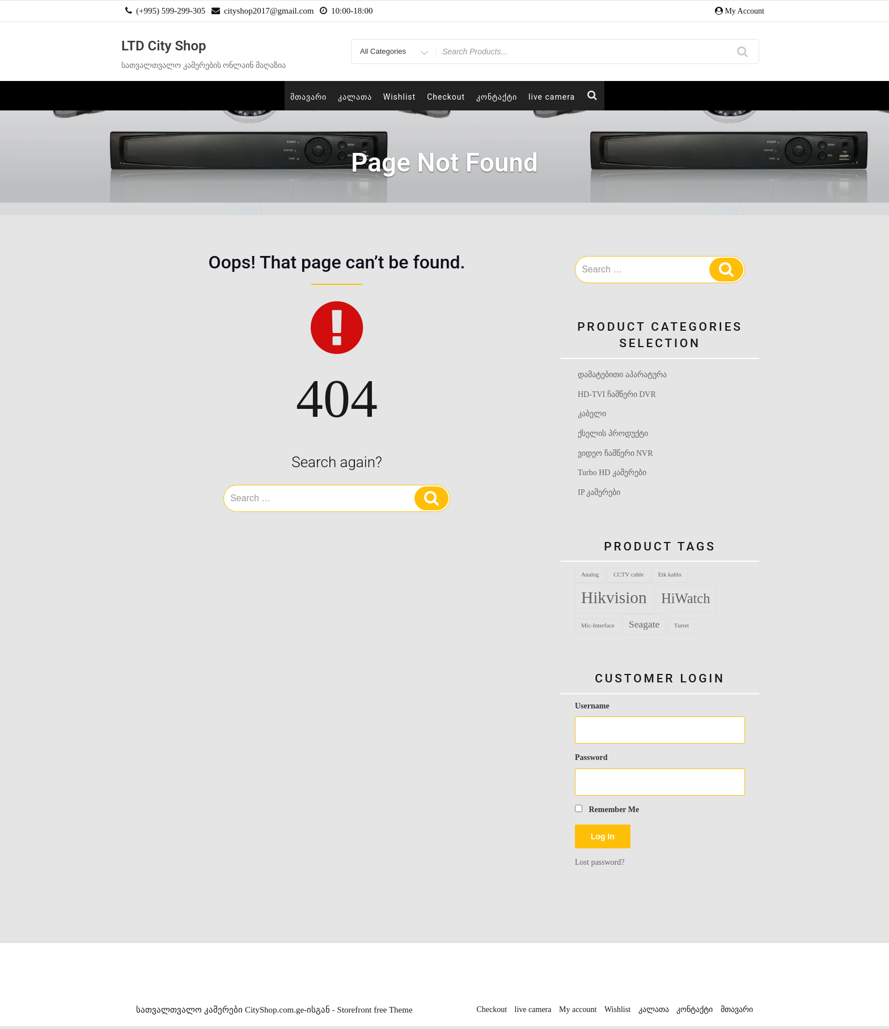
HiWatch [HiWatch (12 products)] (685, 601)
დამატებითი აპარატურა (622, 374)
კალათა (355, 96)
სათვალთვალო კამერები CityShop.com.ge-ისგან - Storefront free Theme (274, 1012)
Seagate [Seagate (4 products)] (644, 627)
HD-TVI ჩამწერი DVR (617, 394)
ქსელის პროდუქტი (613, 434)
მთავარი (308, 96)
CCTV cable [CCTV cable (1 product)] (628, 577)
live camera (551, 96)
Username (592, 708)
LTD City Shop (163, 46)
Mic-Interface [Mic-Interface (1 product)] (598, 628)
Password (591, 760)
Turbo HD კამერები (612, 475)
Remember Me (607, 812)
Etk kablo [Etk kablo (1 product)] (669, 577)
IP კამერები (599, 494)
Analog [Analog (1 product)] (590, 577)
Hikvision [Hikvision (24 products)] (614, 600)
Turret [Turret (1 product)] (681, 628)
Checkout (446, 96)
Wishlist (399, 96)
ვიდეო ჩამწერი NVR (615, 454)
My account (577, 1012)
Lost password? (600, 864)
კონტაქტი (496, 96)
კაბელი (592, 415)
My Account (744, 11)
